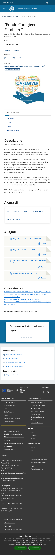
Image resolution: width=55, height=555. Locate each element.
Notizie (33, 432)
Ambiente (7, 440)
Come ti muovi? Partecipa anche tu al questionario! (21, 299)
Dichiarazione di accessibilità (13, 529)
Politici (6, 415)
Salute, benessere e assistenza (13, 443)
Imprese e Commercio (37, 411)
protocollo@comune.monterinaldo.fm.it (13, 473)
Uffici (5, 409)
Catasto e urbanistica (37, 417)
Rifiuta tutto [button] (34, 548)
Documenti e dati (9, 422)
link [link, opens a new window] (45, 544)
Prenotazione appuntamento (39, 459)
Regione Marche (8, 2)
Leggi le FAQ (34, 466)
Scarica (42, 243)
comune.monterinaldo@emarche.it (12, 478)
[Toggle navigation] (4, 8)
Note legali (7, 526)
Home (4, 16)
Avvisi (16, 16)
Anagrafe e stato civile (38, 402)
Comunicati (34, 435)
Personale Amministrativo (12, 418)
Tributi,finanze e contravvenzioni (14, 437)
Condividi (8, 50)
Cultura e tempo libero (38, 405)
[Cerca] (51, 9)
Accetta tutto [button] (20, 548)
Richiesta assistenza (37, 469)
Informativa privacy (10, 523)
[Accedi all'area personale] (47, 2)
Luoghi (33, 447)
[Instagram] (48, 392)
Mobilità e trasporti (37, 423)
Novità (10, 16)
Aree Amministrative (10, 405)
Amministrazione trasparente (13, 519)
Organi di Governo (9, 402)
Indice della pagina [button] (12, 112)
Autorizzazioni (8, 447)
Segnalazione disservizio (38, 462)
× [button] (53, 535)
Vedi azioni (18, 50)
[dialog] (27, 544)
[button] (27, 552)
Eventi (33, 450)
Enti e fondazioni (9, 412)
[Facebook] (43, 392)
